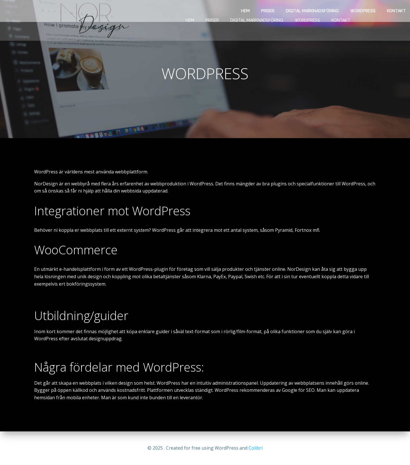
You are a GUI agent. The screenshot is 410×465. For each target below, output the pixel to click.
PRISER (212, 20)
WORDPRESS (307, 20)
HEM (190, 20)
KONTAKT (340, 20)
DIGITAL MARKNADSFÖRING (256, 20)
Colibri (256, 448)
